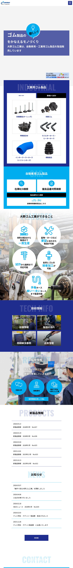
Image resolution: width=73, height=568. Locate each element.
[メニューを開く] (70, 3)
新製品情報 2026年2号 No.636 (25, 436)
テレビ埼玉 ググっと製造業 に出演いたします (30, 525)
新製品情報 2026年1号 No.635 (25, 445)
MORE (36, 538)
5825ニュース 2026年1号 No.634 (26, 507)
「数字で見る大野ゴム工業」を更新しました (29, 488)
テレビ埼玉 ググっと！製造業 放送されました (30, 516)
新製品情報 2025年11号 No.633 (25, 454)
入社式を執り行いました (22, 497)
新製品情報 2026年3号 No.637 (25, 427)
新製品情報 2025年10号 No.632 (25, 463)
